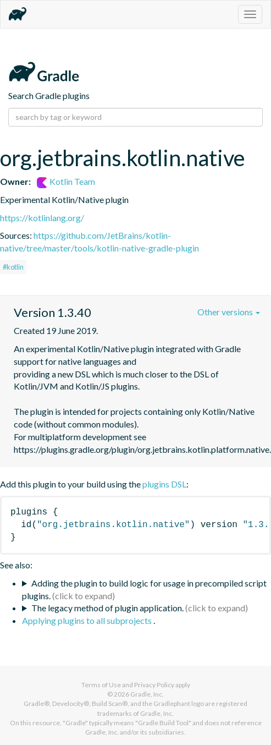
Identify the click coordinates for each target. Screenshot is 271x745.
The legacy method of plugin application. (107, 607)
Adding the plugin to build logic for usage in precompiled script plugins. (144, 589)
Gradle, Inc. (147, 694)
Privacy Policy (154, 685)
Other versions (228, 311)
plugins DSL (164, 484)
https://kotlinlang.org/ (42, 217)
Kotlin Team (66, 181)
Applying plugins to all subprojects (87, 620)
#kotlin (13, 266)
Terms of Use (101, 685)
